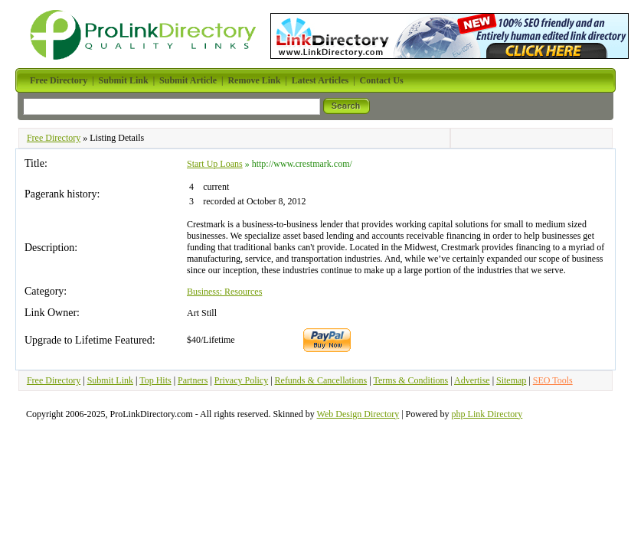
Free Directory (53, 137)
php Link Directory (487, 414)
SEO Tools (553, 380)
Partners (193, 380)
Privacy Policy (241, 380)
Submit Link (110, 380)
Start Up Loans (215, 163)
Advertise (472, 380)
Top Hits (155, 380)
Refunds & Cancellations (321, 380)
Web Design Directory (358, 414)
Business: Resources (224, 291)
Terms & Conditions (410, 380)
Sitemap (511, 380)
